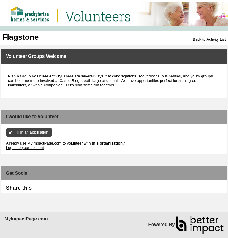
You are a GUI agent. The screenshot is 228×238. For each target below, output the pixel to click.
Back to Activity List (209, 39)
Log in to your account (25, 147)
